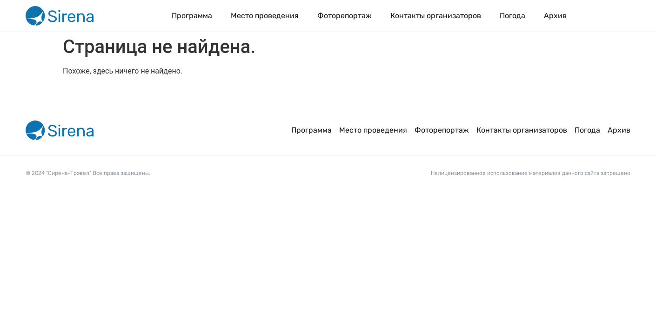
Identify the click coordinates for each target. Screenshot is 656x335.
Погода (512, 15)
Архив (555, 15)
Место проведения (265, 15)
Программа (192, 15)
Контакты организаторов (435, 15)
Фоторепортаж (344, 15)
